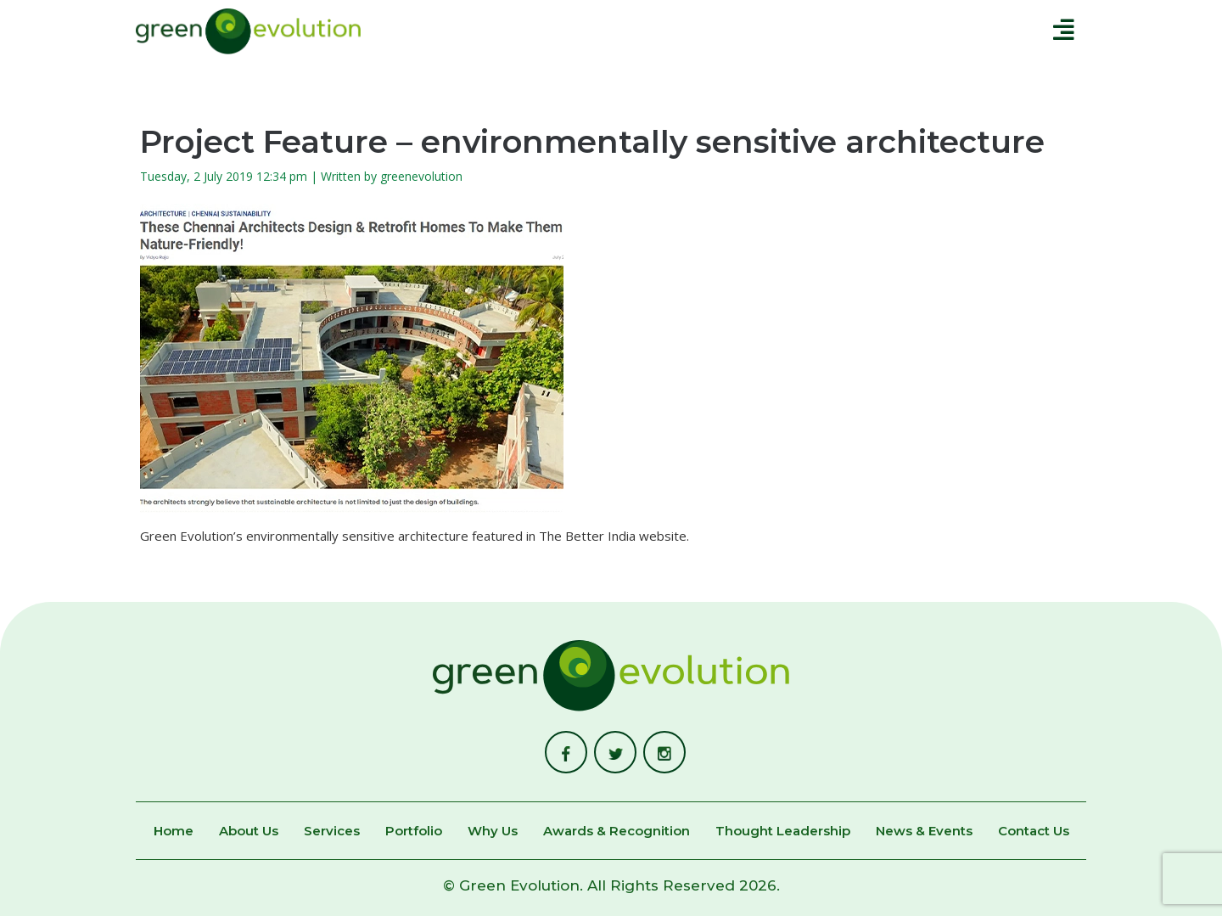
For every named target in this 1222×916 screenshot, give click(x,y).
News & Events (924, 831)
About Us (248, 831)
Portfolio (413, 831)
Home (173, 831)
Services (332, 831)
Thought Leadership (782, 831)
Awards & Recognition (616, 831)
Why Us (493, 831)
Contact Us (1033, 831)
